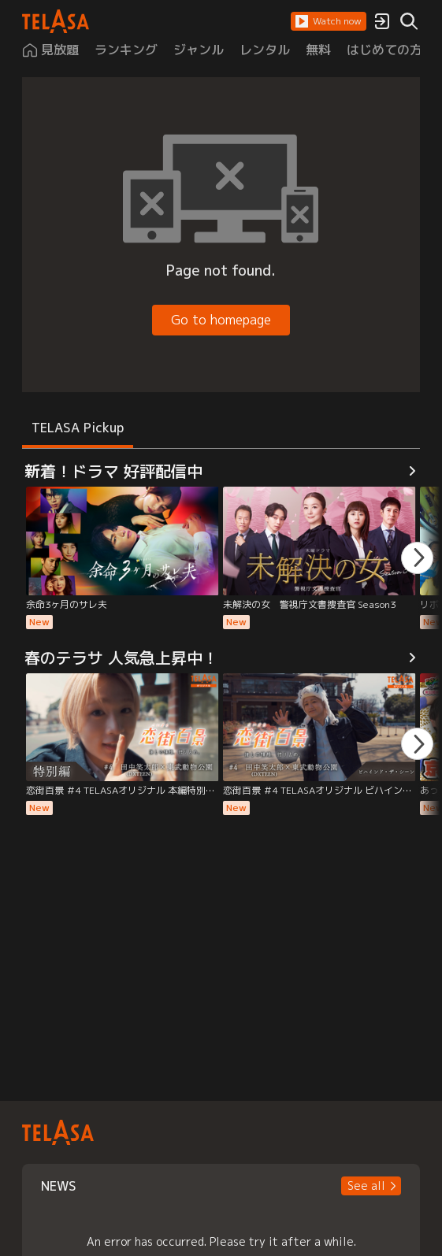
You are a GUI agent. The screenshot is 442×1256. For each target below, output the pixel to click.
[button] (328, 21)
